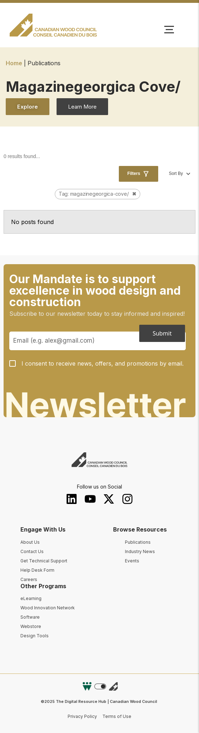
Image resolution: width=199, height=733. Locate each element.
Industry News (140, 551)
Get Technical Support (43, 560)
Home (14, 63)
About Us (30, 542)
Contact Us (32, 551)
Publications (138, 542)
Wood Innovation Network (47, 607)
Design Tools (34, 635)
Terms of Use (116, 716)
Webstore (30, 626)
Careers (28, 579)
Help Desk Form (37, 570)
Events (132, 560)
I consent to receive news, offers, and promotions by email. (102, 363)
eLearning (31, 598)
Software (30, 617)
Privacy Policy (82, 716)
